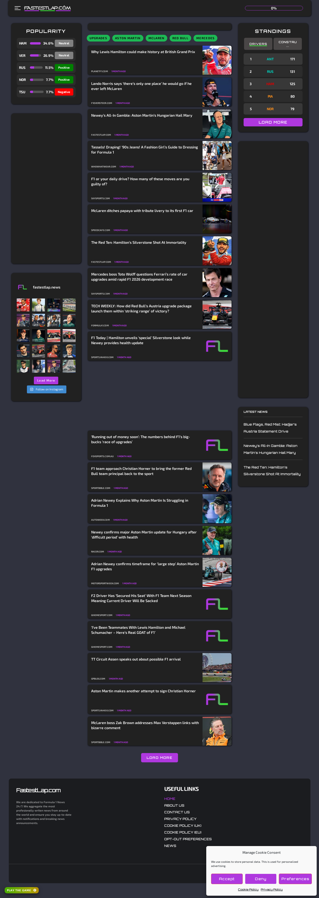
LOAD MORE (160, 758)
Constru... (288, 44)
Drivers (258, 44)
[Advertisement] (46, 188)
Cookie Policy (248, 889)
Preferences (295, 879)
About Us (174, 805)
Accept (227, 879)
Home (169, 799)
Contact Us (177, 812)
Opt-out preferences (188, 839)
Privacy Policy (272, 889)
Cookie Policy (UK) (182, 825)
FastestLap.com (38, 790)
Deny (260, 879)
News (170, 846)
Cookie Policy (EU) (182, 832)
